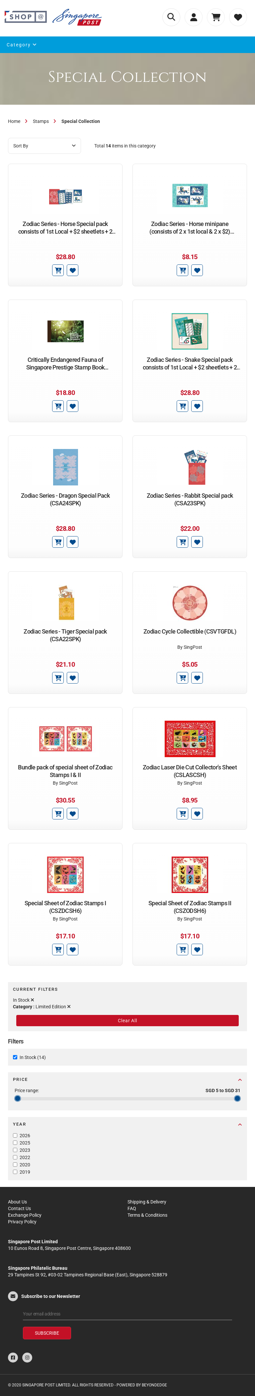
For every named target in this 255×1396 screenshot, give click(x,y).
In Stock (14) (33, 1057)
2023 (25, 1150)
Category (22, 44)
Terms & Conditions (147, 1215)
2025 (25, 1142)
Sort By (44, 145)
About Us (17, 1201)
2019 (25, 1172)
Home (14, 121)
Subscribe (47, 1333)
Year (127, 1124)
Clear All (127, 1020)
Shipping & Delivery (147, 1201)
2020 (25, 1164)
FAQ (132, 1208)
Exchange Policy (25, 1215)
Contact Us (19, 1208)
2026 (25, 1135)
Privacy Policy (22, 1221)
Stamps (41, 121)
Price (127, 1079)
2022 (25, 1157)
